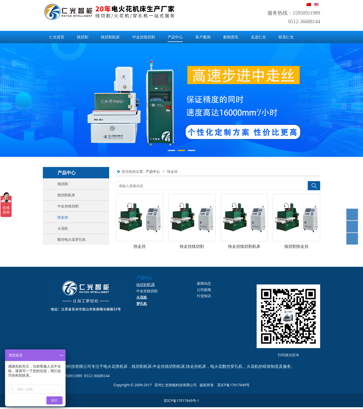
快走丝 (62, 217)
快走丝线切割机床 (244, 246)
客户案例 (202, 36)
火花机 (62, 228)
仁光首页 (56, 36)
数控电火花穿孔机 (71, 239)
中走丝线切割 (143, 36)
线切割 (82, 36)
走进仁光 (258, 36)
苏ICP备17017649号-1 (181, 400)
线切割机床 (110, 36)
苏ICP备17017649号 (233, 384)
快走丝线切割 (192, 246)
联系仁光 (286, 36)
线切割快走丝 (296, 246)
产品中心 (175, 36)
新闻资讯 (230, 36)
